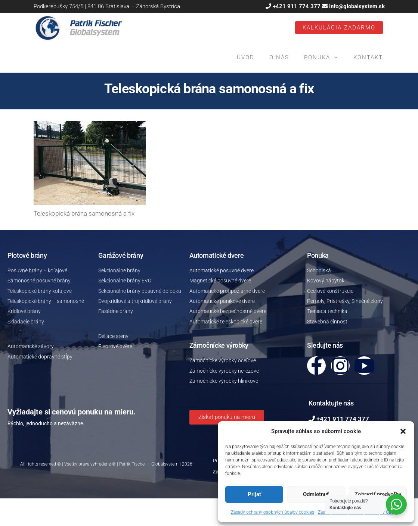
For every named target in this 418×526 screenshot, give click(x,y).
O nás (279, 57)
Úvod (245, 57)
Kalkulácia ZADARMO (339, 27)
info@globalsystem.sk (357, 6)
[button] (403, 431)
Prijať (254, 494)
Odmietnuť (316, 494)
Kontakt (368, 57)
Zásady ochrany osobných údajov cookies (272, 512)
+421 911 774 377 (297, 6)
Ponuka (317, 57)
